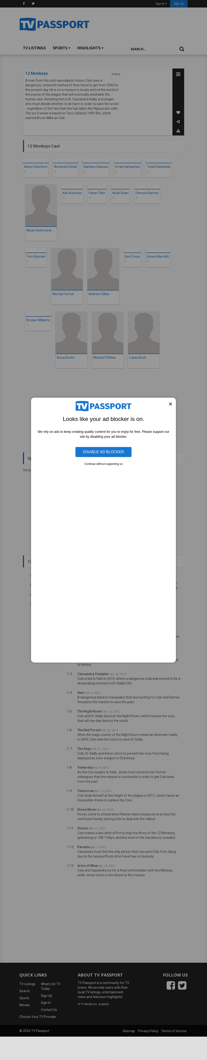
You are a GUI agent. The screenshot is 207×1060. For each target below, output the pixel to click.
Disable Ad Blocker (103, 452)
